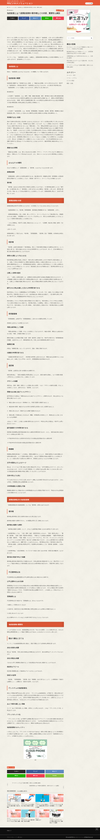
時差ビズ (9, 831)
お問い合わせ (23, 837)
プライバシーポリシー (12, 837)
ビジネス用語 (11, 767)
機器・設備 (69, 81)
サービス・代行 (70, 73)
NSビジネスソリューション (20, 3)
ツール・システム (71, 76)
